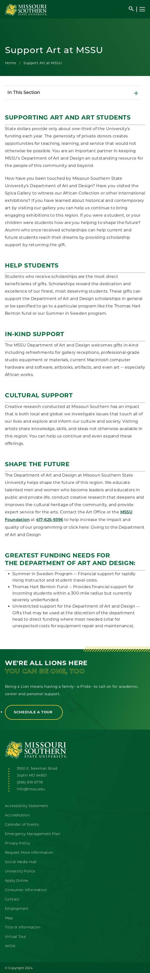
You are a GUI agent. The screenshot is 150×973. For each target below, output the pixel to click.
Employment (16, 909)
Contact (12, 899)
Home (10, 63)
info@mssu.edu (31, 789)
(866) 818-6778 (30, 782)
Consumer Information (26, 890)
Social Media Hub (20, 862)
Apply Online (16, 881)
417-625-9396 (49, 520)
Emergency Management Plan (32, 834)
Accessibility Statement (26, 806)
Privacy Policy (17, 843)
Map (9, 918)
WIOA (10, 946)
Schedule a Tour (34, 712)
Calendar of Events (22, 825)
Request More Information (29, 853)
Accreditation (17, 815)
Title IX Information (22, 927)
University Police (20, 871)
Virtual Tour (15, 937)
